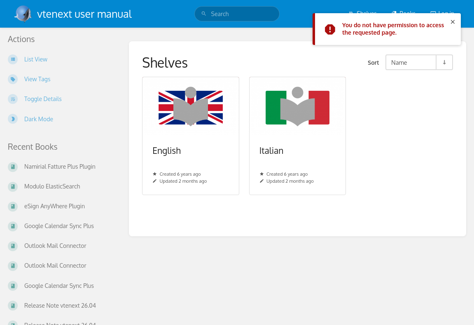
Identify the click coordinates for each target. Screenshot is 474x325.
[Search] (204, 13)
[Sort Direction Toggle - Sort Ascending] (444, 62)
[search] (237, 13)
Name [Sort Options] (399, 62)
